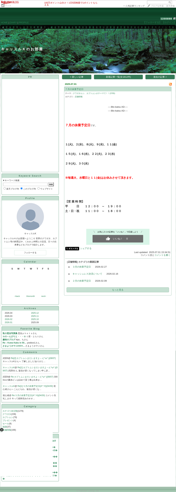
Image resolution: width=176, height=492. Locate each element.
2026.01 (8, 322)
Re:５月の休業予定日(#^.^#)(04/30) (29, 395)
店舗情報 (79, 97)
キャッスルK (9, 367)
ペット (8, 5)
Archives (30, 308)
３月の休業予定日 (82, 266)
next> (43, 296)
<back (17, 296)
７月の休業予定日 (74, 89)
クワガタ (7, 414)
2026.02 (8, 319)
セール (6, 423)
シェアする (86, 248)
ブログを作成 (157, 6)
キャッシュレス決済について (87, 273)
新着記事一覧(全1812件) (118, 77)
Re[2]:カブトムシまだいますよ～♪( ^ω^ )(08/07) (33, 358)
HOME (4, 22)
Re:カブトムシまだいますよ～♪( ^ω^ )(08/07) (32, 377)
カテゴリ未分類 (10, 411)
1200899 (166, 18)
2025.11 (35, 316)
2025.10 (35, 319)
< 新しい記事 (77, 77)
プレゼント (8, 420)
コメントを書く (162, 255)
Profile (30, 198)
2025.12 (35, 313)
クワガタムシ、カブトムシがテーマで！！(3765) (94, 93)
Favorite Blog (30, 329)
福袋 (5, 427)
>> (134, 6)
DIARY (13, 22)
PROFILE (24, 22)
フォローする (30, 252)
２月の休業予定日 (82, 280)
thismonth (30, 296)
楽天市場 (170, 6)
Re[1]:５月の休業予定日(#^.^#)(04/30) (36, 386)
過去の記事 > (160, 77)
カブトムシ (8, 417)
